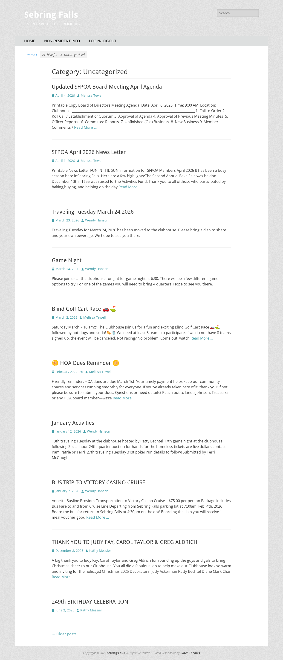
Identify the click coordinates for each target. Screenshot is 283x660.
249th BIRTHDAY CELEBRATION (90, 602)
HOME (29, 41)
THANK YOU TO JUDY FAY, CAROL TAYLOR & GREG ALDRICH (124, 542)
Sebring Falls (51, 15)
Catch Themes (190, 653)
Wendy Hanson (96, 220)
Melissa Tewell (92, 95)
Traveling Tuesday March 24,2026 (93, 212)
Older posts (64, 634)
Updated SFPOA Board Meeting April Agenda (107, 87)
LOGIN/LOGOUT (102, 41)
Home (32, 54)
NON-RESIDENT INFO (62, 41)
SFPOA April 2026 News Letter (89, 152)
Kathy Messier (100, 550)
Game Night (66, 260)
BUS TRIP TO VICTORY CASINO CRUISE (98, 482)
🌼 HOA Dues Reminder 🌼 (85, 363)
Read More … (85, 127)
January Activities (73, 423)
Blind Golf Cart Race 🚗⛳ (84, 309)
